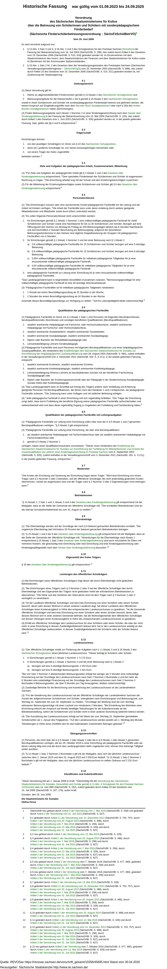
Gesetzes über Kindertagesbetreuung (96, 502)
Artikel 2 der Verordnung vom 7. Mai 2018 (84, 810)
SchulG (127, 49)
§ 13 (100, 649)
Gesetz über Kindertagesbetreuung (76, 547)
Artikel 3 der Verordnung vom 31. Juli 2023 (52, 857)
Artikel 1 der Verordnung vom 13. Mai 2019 (52, 827)
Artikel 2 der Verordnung (66, 861)
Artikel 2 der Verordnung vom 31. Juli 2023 (59, 813)
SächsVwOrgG (72, 68)
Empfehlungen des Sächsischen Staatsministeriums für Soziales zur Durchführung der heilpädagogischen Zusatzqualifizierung (79, 352)
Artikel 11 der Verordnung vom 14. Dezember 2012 (78, 817)
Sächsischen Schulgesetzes (117, 94)
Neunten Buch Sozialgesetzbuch (93, 105)
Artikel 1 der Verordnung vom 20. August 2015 (54, 820)
